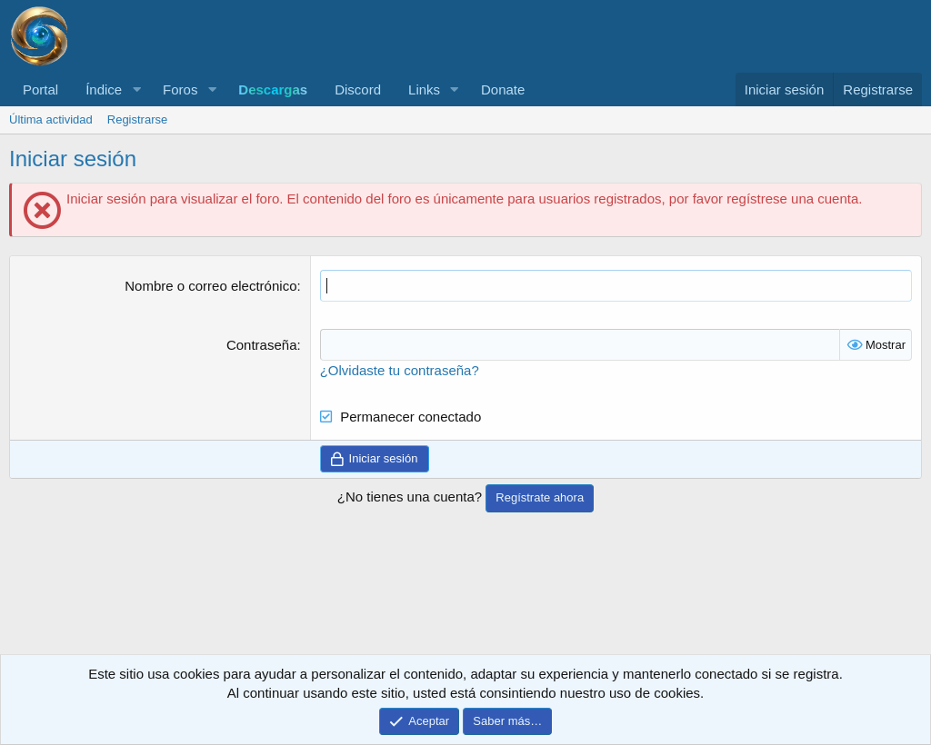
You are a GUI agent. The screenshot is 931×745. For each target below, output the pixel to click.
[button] (136, 89)
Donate (503, 89)
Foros (180, 89)
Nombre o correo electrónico (210, 285)
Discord (358, 89)
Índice (103, 89)
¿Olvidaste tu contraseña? (399, 370)
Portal (40, 89)
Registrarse (137, 119)
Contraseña (261, 345)
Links (424, 89)
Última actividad (51, 119)
